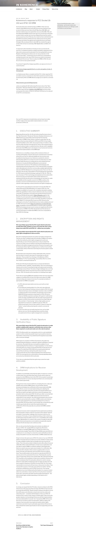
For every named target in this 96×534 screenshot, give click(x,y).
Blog (26, 9)
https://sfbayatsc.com (39, 195)
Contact (38, 9)
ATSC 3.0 (20, 515)
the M (27, 18)
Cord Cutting (27, 515)
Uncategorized (36, 515)
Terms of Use (55, 9)
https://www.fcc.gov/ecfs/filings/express (26, 82)
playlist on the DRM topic (35, 89)
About (32, 9)
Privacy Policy (45, 9)
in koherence (27, 4)
